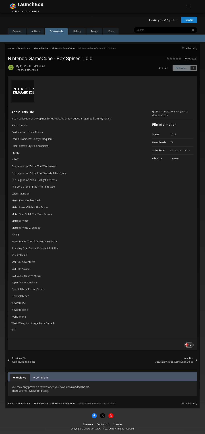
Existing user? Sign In (163, 20)
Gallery (77, 31)
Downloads (56, 32)
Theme (88, 424)
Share (163, 68)
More (111, 31)
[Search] (154, 30)
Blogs (94, 31)
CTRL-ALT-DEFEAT (33, 66)
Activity (35, 31)
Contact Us (103, 424)
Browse (16, 31)
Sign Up (189, 20)
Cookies (117, 424)
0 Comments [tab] (41, 377)
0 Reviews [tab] (19, 377)
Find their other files (27, 69)
